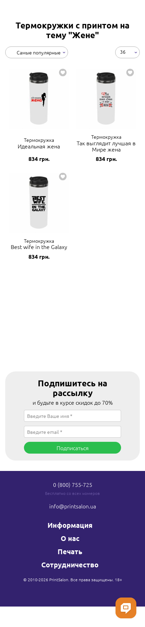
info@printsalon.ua (72, 506)
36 (123, 51)
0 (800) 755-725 (72, 484)
